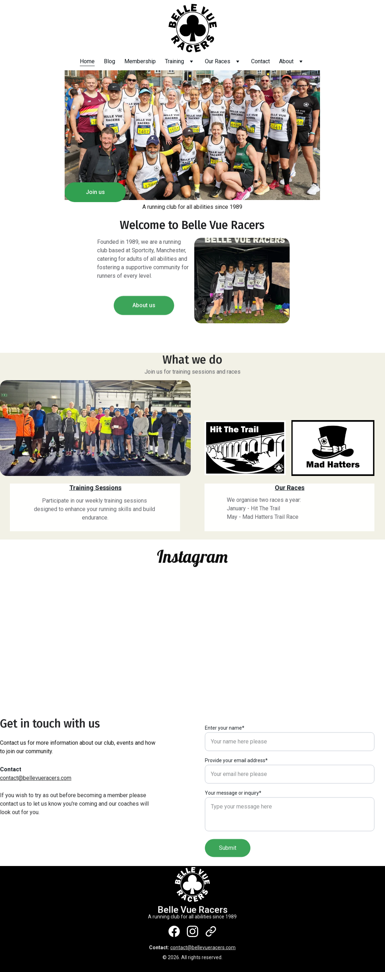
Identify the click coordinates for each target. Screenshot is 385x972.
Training (174, 61)
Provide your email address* (236, 782)
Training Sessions (95, 488)
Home (87, 61)
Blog (109, 61)
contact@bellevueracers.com (35, 779)
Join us (95, 192)
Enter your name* (224, 750)
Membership (140, 61)
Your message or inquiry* (233, 815)
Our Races (217, 61)
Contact (260, 61)
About (286, 61)
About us (143, 308)
